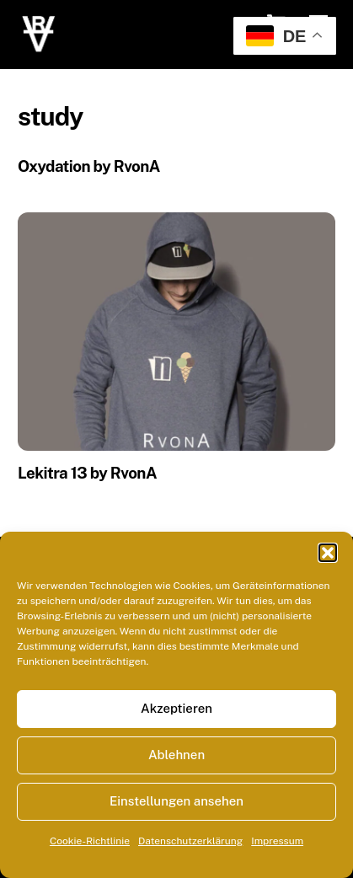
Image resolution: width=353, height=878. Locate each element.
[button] (327, 552)
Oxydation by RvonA (89, 166)
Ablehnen (176, 754)
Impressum (277, 841)
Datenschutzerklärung (190, 841)
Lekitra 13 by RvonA (87, 472)
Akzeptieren (176, 708)
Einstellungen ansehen (176, 801)
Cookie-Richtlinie (90, 841)
